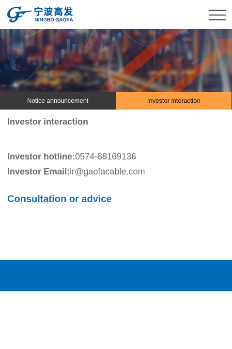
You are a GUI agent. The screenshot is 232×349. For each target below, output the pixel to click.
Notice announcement (57, 100)
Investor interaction (174, 100)
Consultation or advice (59, 198)
